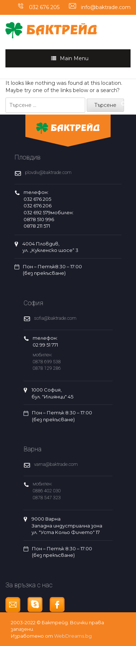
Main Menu (74, 58)
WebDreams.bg (73, 636)
